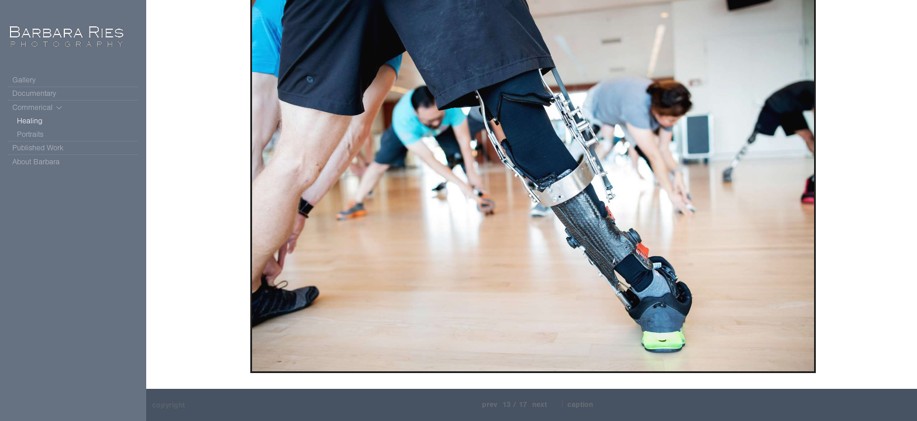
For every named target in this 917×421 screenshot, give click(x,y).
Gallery (24, 79)
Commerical (37, 107)
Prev (484, 404)
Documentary (39, 93)
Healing (30, 120)
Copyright (168, 405)
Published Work (38, 147)
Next (545, 404)
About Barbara (36, 161)
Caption (580, 404)
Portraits (30, 134)
